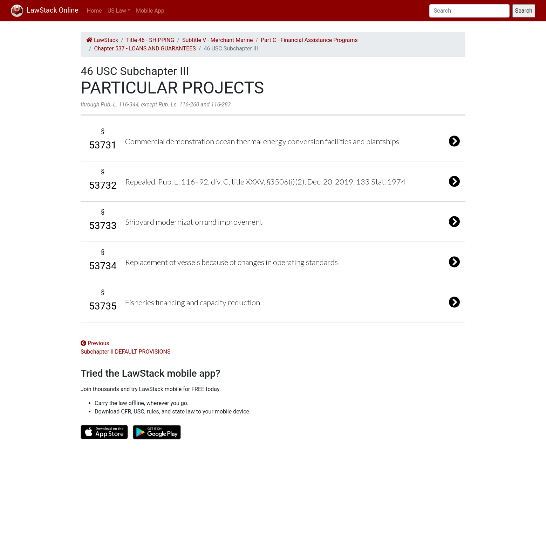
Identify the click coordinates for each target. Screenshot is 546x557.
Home (94, 10)
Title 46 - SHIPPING (150, 40)
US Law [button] (117, 10)
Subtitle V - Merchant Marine (217, 40)
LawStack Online (45, 10)
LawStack (102, 40)
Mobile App (150, 10)
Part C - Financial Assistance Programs (309, 40)
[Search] (469, 11)
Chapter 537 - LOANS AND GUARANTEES (145, 48)
